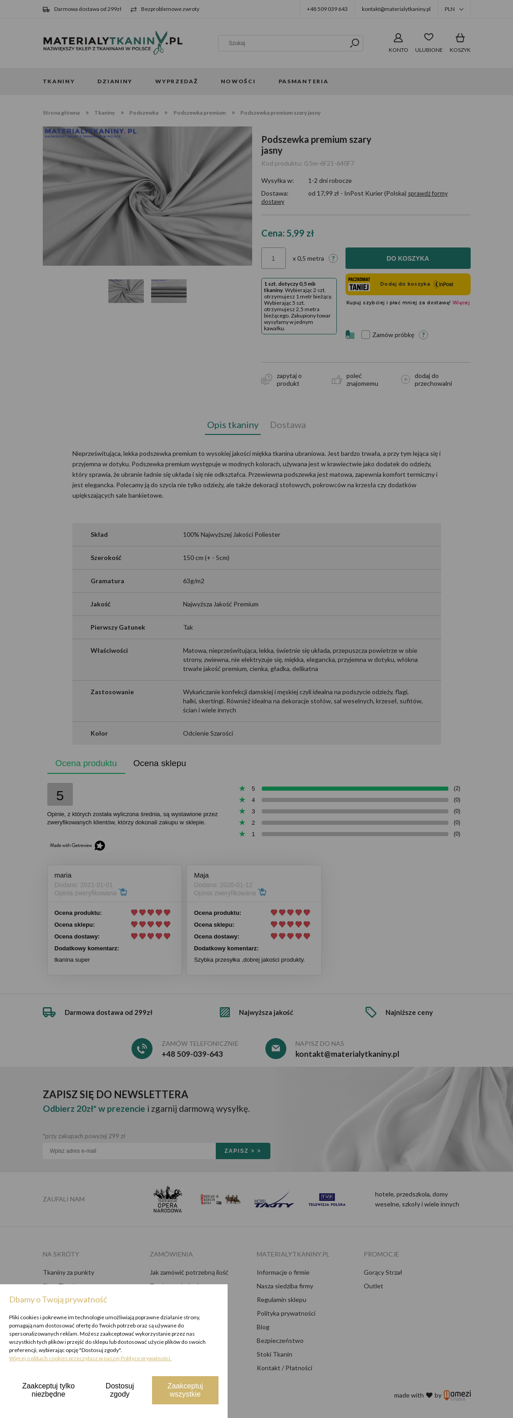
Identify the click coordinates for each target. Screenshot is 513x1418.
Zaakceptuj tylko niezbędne (48, 1390)
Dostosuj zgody (120, 1390)
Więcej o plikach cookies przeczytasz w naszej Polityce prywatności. (90, 1358)
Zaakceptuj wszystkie (185, 1390)
